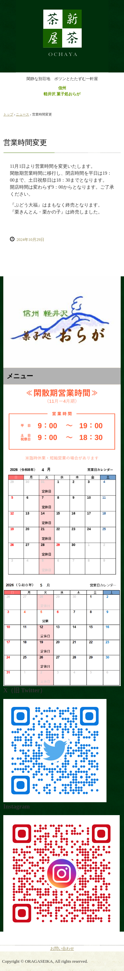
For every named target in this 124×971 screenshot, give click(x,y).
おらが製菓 (62, 6)
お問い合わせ (62, 948)
